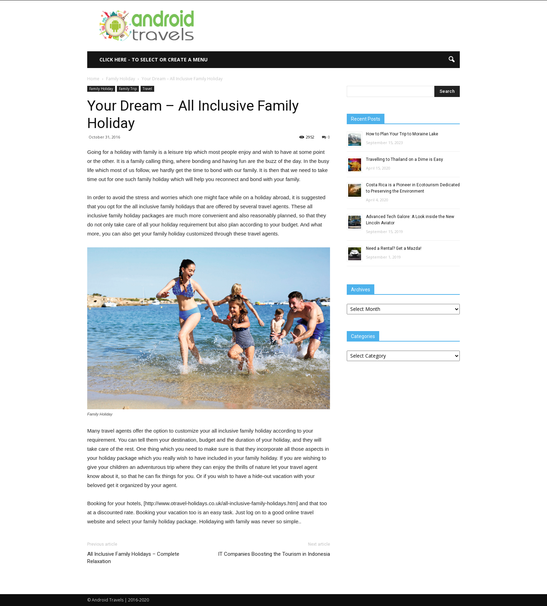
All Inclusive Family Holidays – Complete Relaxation (133, 557)
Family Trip (128, 88)
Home (93, 79)
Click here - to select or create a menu (153, 59)
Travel (147, 88)
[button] (451, 59)
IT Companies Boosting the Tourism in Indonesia (274, 554)
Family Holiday (101, 88)
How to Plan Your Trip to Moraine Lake (402, 134)
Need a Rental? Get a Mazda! (393, 248)
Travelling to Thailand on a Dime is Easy (404, 159)
